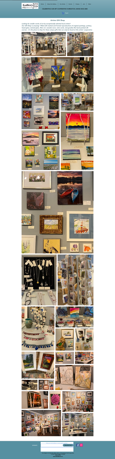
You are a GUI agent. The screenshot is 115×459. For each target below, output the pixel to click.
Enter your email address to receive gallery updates (56, 443)
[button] (86, 13)
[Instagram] (81, 445)
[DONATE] (35, 445)
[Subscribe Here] (68, 445)
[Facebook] (77, 445)
